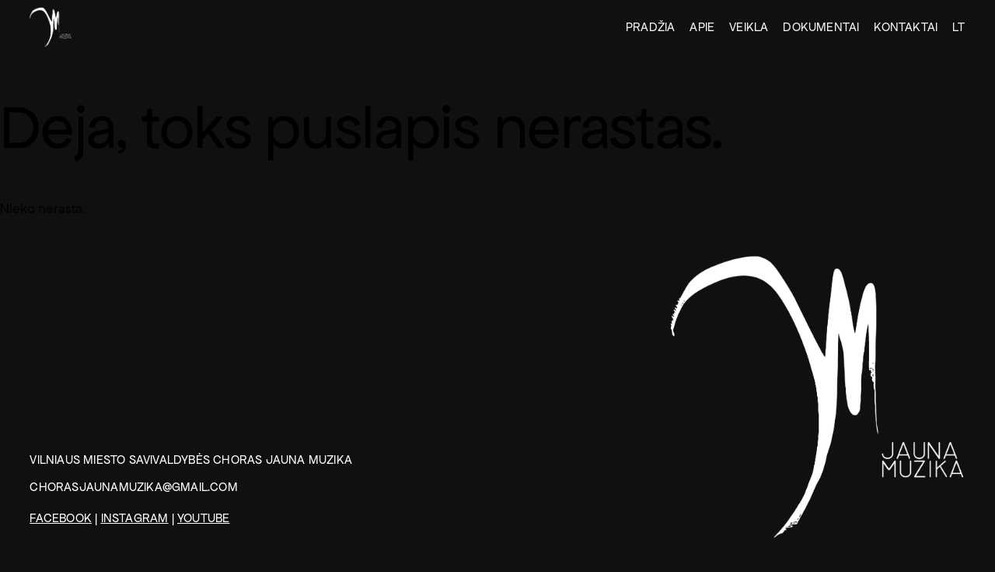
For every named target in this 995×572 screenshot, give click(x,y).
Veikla (748, 26)
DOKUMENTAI (821, 26)
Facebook (61, 518)
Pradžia (650, 26)
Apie (702, 26)
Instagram (135, 518)
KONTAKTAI (905, 26)
